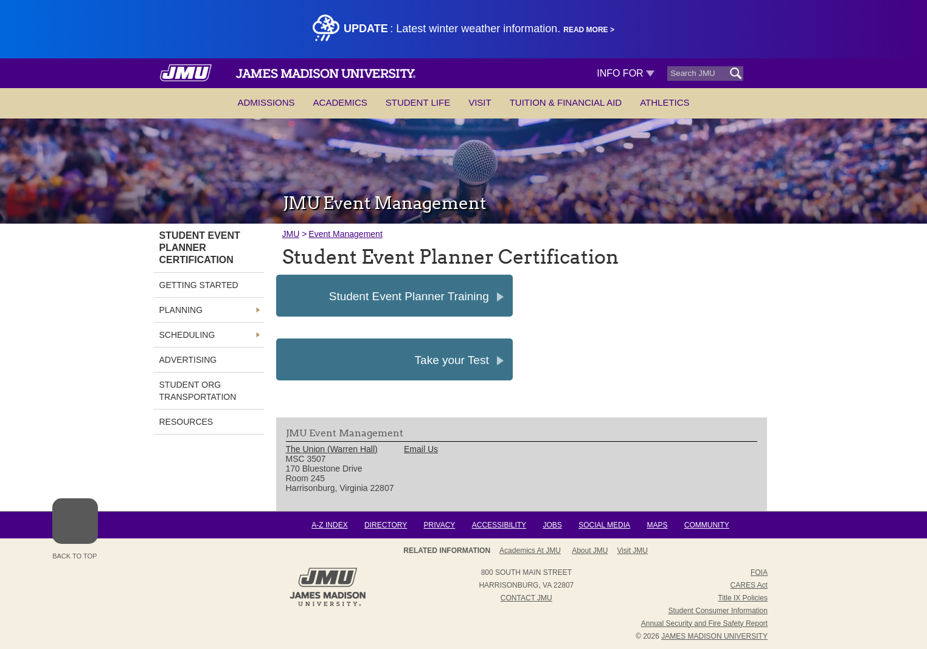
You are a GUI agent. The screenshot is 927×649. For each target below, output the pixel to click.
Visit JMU (632, 550)
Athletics (664, 102)
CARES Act (749, 585)
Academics (340, 102)
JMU (291, 234)
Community (706, 525)
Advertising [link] (188, 360)
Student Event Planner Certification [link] (199, 247)
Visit (479, 102)
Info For (625, 73)
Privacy (440, 525)
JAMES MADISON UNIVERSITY (714, 636)
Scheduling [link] (187, 335)
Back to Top (75, 529)
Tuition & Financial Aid (566, 102)
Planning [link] (181, 310)
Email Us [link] (421, 449)
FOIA (759, 572)
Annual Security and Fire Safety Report (704, 623)
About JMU (590, 550)
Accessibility (499, 525)
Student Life (418, 102)
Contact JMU (526, 598)
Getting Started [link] (198, 285)
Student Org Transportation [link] (198, 391)
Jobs (552, 525)
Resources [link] (186, 422)
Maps (657, 525)
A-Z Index (329, 525)
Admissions (265, 102)
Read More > (588, 30)
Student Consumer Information (718, 610)
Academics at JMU (530, 550)
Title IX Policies (743, 598)
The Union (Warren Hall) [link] (332, 449)
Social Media (604, 525)
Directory (385, 525)
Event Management (345, 234)
